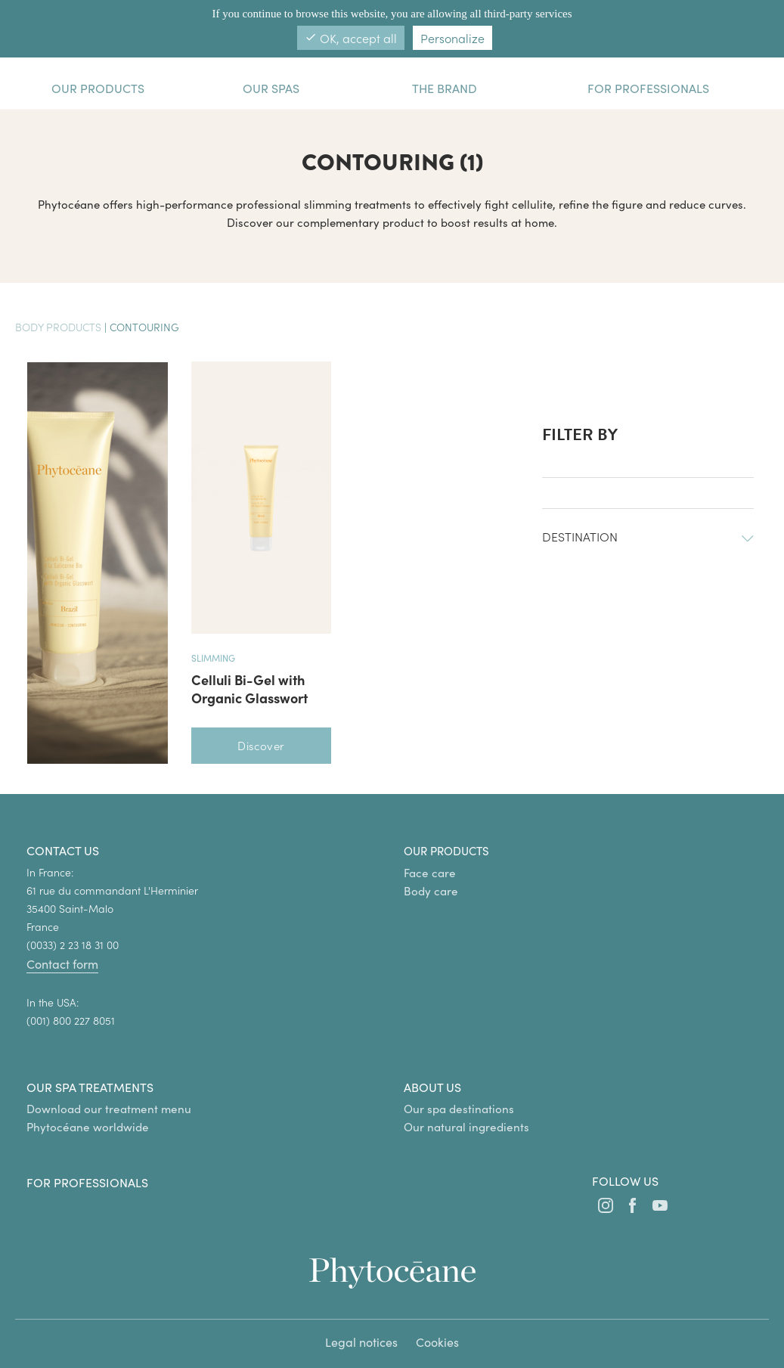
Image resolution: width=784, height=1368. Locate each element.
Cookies (437, 1342)
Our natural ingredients (466, 1126)
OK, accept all (351, 37)
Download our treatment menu (108, 1108)
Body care (431, 890)
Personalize (452, 37)
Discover (260, 745)
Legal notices (361, 1342)
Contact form (62, 964)
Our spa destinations (459, 1108)
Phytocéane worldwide (87, 1126)
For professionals (87, 1182)
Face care (430, 872)
